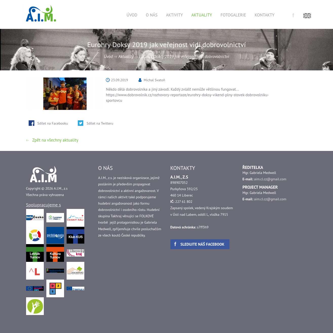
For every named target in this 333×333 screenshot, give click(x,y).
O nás (152, 15)
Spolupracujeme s (43, 205)
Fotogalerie (233, 15)
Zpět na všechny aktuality (55, 140)
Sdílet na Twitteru (100, 123)
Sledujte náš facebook (203, 244)
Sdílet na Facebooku (52, 123)
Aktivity (174, 15)
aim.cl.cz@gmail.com (270, 179)
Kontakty (264, 15)
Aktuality (201, 15)
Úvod (132, 15)
